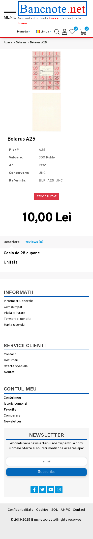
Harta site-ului (14, 325)
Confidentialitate (20, 510)
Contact (10, 354)
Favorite (10, 410)
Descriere (12, 242)
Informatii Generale (18, 301)
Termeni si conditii (17, 319)
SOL (54, 510)
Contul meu (12, 398)
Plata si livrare (14, 313)
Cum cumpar (13, 307)
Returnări (11, 360)
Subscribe (47, 472)
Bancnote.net (41, 520)
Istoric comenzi (15, 404)
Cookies (42, 510)
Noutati (9, 372)
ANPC (65, 510)
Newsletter (12, 421)
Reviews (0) (34, 242)
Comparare (12, 416)
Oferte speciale (16, 366)
